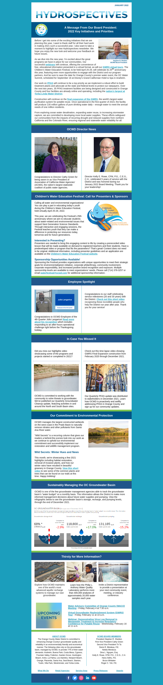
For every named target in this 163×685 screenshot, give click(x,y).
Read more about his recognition (54, 320)
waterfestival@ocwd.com (53, 273)
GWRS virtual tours (113, 67)
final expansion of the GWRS (82, 99)
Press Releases (101, 671)
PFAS (50, 83)
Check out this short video (110, 299)
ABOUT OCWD (59, 636)
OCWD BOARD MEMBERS (109, 636)
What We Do (43, 671)
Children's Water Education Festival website (74, 254)
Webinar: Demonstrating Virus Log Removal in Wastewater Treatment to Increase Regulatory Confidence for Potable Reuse (92, 621)
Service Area (81, 671)
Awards (119, 671)
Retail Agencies (62, 671)
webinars (50, 64)
